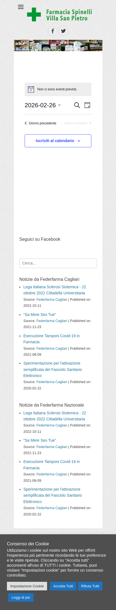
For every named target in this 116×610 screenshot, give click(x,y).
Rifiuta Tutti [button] (90, 586)
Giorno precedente (40, 123)
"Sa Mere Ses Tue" (40, 314)
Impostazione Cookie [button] (27, 586)
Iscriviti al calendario (55, 140)
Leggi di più (21, 597)
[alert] (58, 89)
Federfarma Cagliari (51, 300)
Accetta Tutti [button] (63, 586)
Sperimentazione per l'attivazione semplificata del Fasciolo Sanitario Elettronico (53, 369)
